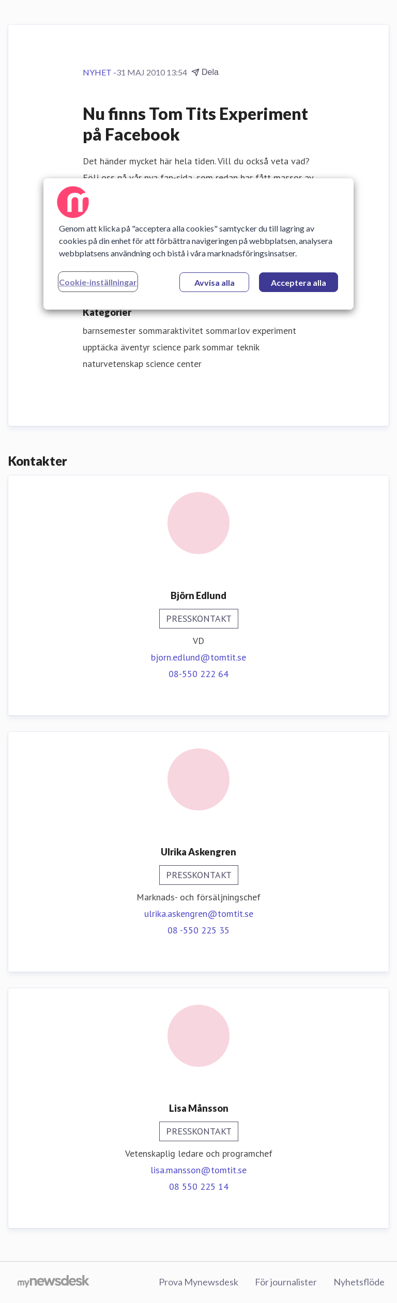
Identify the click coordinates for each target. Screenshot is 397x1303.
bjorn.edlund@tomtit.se (198, 657)
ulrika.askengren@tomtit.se (198, 913)
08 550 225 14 (198, 1186)
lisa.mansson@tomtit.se (198, 1170)
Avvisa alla (214, 282)
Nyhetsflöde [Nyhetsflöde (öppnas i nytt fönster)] (359, 1281)
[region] (198, 244)
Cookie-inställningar (98, 282)
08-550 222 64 (198, 674)
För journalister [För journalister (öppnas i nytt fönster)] (286, 1281)
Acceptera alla (298, 282)
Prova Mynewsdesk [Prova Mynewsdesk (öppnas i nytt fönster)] (198, 1281)
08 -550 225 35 (198, 930)
